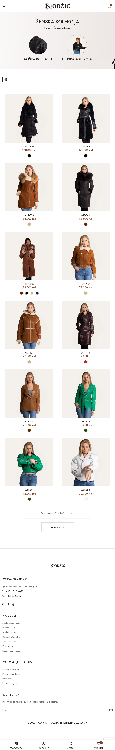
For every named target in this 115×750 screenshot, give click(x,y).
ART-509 (29, 146)
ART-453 (85, 421)
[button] (109, 6)
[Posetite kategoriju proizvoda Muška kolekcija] (38, 45)
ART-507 (85, 284)
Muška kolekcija (38, 60)
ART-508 (29, 215)
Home (47, 28)
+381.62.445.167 (14, 595)
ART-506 (29, 352)
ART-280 (85, 490)
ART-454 (29, 421)
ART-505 (85, 146)
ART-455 (85, 352)
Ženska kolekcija (77, 60)
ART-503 (85, 215)
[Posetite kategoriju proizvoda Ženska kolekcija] (76, 45)
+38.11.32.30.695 (14, 591)
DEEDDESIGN (81, 722)
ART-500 (29, 284)
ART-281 (29, 490)
